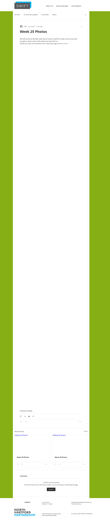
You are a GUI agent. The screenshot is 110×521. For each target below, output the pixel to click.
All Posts (17, 15)
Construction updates (31, 15)
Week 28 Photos (61, 457)
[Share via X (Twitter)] (25, 416)
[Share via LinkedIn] (29, 416)
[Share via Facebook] (20, 416)
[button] (49, 5)
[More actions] (81, 26)
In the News (45, 15)
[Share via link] (33, 416)
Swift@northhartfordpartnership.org (81, 502)
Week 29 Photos (23, 457)
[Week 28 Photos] (70, 444)
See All (86, 431)
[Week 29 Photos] (32, 444)
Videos (54, 15)
